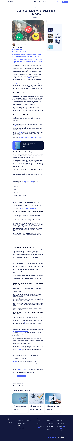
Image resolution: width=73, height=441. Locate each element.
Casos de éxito (34, 1)
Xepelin (50, 1)
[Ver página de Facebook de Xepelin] (50, 437)
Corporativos (27, 1)
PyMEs (36, 7)
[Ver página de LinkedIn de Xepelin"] (16, 385)
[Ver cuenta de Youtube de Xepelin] (55, 437)
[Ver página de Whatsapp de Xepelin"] (19, 385)
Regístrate (65, 1)
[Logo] (10, 1)
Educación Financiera (43, 1)
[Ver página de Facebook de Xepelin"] (13, 385)
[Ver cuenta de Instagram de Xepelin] (53, 437)
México (10, 422)
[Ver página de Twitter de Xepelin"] (22, 385)
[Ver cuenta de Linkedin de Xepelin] (48, 437)
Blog (17, 1)
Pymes (22, 1)
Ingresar (58, 1)
